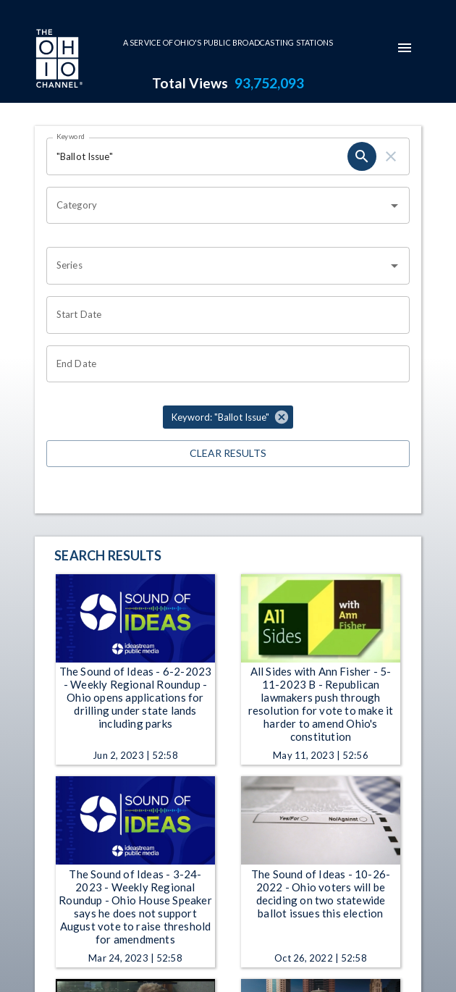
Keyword (70, 136)
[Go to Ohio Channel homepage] (58, 60)
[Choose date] (223, 315)
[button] (228, 417)
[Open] (394, 206)
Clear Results (228, 453)
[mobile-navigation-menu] (404, 47)
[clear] (390, 156)
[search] (361, 156)
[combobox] (217, 205)
